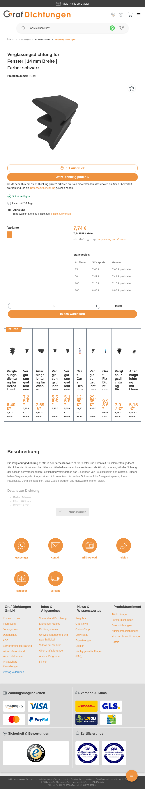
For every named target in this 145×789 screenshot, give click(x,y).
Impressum (9, 623)
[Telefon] (123, 545)
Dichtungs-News (48, 629)
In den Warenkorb (72, 313)
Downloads (81, 634)
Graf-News (81, 623)
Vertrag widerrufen (13, 672)
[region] (72, 122)
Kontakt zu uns (11, 618)
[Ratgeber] (21, 578)
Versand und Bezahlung (53, 618)
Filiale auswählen (61, 213)
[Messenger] (21, 545)
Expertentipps (83, 640)
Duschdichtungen (122, 625)
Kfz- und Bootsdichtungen (126, 636)
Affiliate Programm (49, 656)
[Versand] (55, 578)
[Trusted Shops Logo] (36, 753)
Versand (55, 590)
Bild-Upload (89, 557)
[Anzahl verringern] (12, 306)
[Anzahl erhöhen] (96, 306)
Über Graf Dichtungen (51, 650)
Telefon (123, 557)
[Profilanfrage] (121, 28)
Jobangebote (10, 629)
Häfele (115, 641)
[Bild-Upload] (89, 545)
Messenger (21, 557)
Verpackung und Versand (112, 239)
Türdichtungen (120, 614)
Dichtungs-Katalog (49, 623)
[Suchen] (23, 28)
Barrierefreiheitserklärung (17, 645)
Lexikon (79, 645)
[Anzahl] (54, 306)
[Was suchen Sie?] (68, 28)
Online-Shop (82, 629)
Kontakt (55, 557)
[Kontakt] (55, 545)
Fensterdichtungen (122, 619)
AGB (5, 640)
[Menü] (138, 14)
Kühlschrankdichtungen (125, 630)
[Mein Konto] (121, 14)
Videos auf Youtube (50, 645)
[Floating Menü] (132, 776)
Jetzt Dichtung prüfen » (72, 177)
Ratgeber (21, 590)
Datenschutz (10, 634)
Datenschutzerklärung (42, 187)
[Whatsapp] (112, 28)
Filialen (43, 661)
